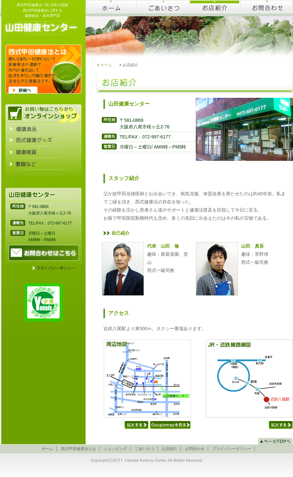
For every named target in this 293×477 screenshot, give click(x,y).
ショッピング (115, 448)
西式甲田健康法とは (78, 448)
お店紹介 (169, 448)
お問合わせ (195, 448)
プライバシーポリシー (231, 448)
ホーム (106, 65)
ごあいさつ (144, 448)
